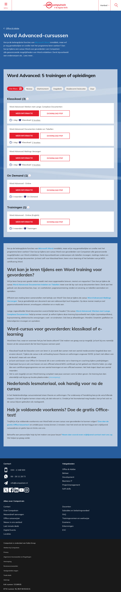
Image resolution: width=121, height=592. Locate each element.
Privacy (6, 551)
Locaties (7, 533)
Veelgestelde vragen (11, 570)
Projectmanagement (71, 484)
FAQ (64, 513)
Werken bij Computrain (11, 547)
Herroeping (7, 560)
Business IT (67, 480)
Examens (66, 521)
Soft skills (66, 488)
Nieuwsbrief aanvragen (14, 513)
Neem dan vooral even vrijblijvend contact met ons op (87, 433)
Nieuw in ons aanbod (13, 521)
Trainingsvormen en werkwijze (75, 517)
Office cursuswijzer (12, 517)
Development (68, 476)
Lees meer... (29, 54)
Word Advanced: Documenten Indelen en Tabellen (36, 283)
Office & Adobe (69, 468)
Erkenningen (67, 525)
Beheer (65, 472)
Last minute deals (11, 525)
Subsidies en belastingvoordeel (75, 509)
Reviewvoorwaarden (11, 565)
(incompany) (54, 376)
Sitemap (6, 579)
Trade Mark (7, 574)
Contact (7, 505)
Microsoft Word (42, 41)
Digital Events (10, 529)
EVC (64, 529)
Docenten (66, 505)
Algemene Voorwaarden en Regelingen (17, 556)
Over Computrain (11, 509)
